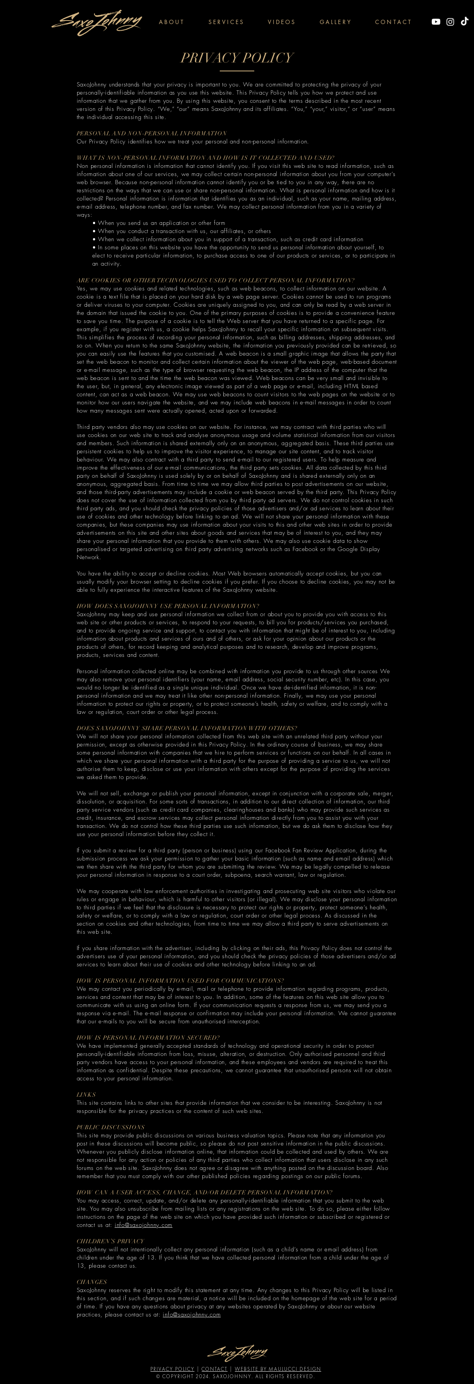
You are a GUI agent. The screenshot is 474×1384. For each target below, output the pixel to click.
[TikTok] (465, 22)
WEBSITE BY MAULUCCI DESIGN (278, 1369)
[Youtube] (436, 22)
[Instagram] (450, 22)
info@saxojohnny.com (143, 1225)
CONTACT (215, 1369)
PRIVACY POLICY (172, 1369)
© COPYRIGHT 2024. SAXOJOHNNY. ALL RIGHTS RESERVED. (235, 1376)
